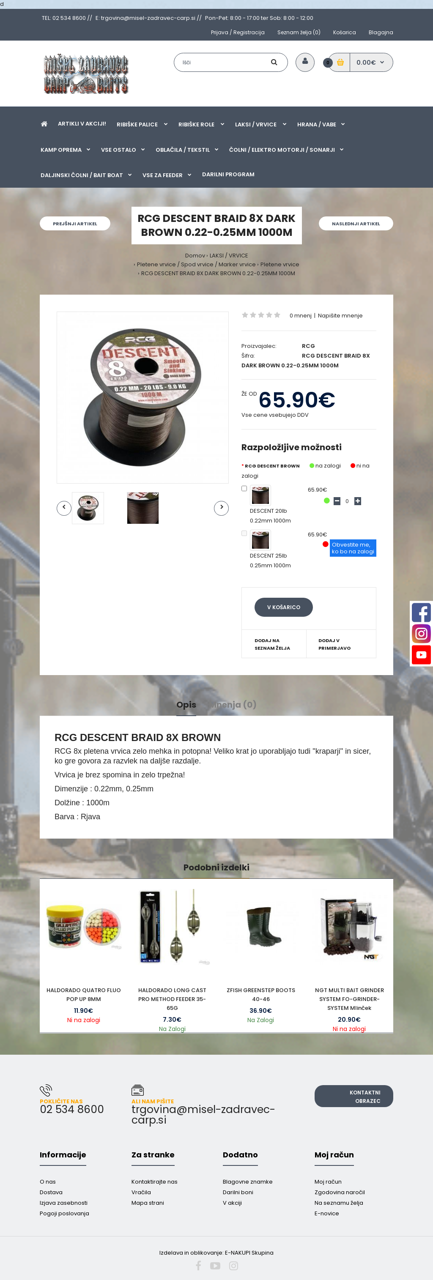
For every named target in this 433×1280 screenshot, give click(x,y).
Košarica (344, 32)
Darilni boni (238, 1192)
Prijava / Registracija (238, 32)
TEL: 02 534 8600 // (67, 18)
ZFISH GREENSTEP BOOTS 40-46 (261, 994)
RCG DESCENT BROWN (272, 465)
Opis (186, 705)
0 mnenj (301, 316)
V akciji (232, 1203)
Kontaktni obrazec (365, 1096)
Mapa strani (148, 1203)
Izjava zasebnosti (64, 1203)
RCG (308, 346)
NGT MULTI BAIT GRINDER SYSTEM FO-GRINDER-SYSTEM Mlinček (349, 999)
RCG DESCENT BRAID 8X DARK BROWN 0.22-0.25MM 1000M (218, 273)
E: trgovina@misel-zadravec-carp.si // (149, 18)
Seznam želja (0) (299, 32)
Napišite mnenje (340, 316)
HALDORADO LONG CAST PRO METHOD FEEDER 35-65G (172, 999)
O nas (48, 1182)
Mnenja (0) (233, 705)
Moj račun (328, 1182)
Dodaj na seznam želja (272, 644)
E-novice (327, 1213)
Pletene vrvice (279, 264)
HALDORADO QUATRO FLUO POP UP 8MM (84, 994)
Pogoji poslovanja (64, 1213)
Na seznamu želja (339, 1203)
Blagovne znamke (248, 1182)
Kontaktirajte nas (155, 1182)
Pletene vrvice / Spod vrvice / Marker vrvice (196, 264)
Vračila (141, 1192)
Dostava (51, 1192)
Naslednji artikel (356, 223)
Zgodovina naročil (340, 1192)
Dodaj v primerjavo (334, 644)
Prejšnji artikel (75, 223)
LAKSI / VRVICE (229, 256)
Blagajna (381, 32)
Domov (195, 256)
